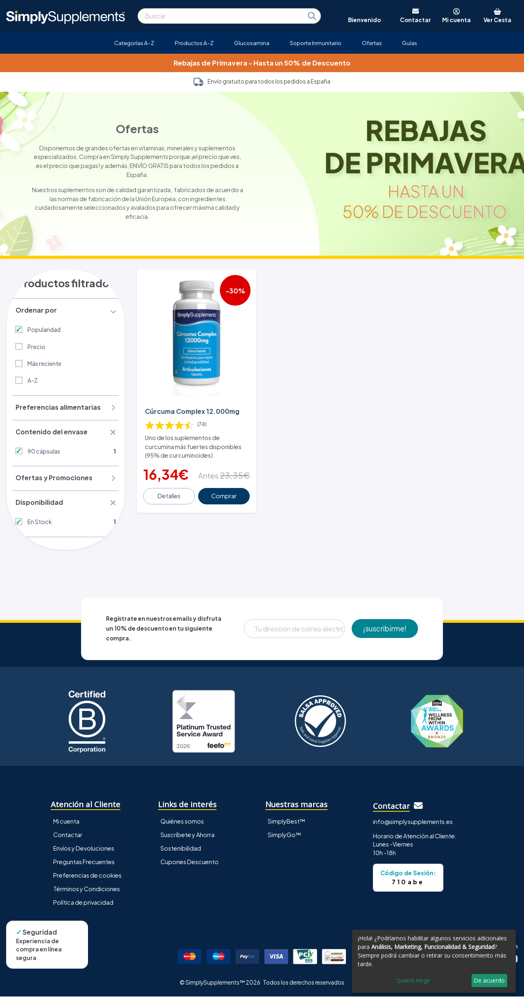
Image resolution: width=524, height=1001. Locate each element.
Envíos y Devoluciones (83, 852)
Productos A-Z (194, 42)
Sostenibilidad (180, 852)
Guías (409, 42)
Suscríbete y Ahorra (187, 838)
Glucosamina (251, 42)
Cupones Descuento (189, 865)
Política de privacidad (83, 906)
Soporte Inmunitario (315, 42)
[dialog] (434, 961)
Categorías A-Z (134, 42)
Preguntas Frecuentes (84, 865)
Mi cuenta (66, 825)
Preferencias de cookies (87, 879)
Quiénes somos (182, 825)
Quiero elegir (413, 980)
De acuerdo (489, 980)
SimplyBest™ (286, 825)
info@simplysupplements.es (413, 825)
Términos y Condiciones (86, 893)
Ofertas (372, 42)
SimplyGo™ (284, 838)
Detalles (169, 495)
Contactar (67, 838)
